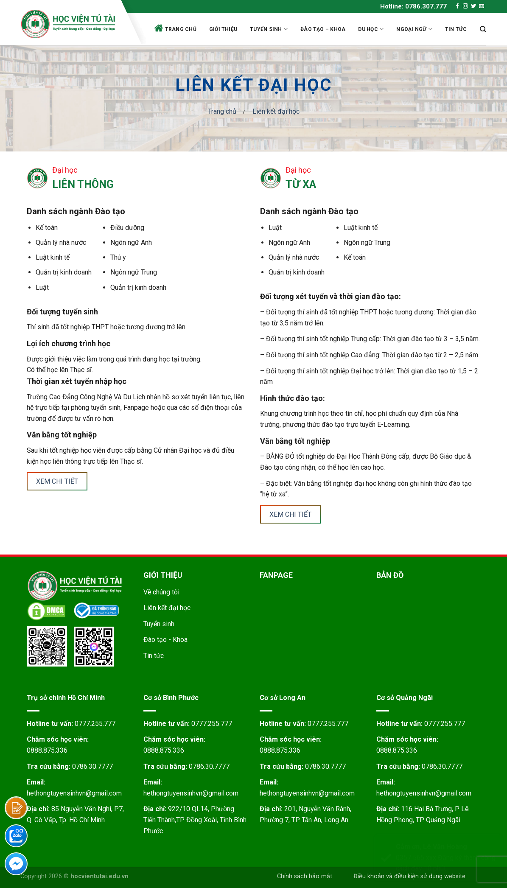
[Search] (483, 29)
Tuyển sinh (269, 29)
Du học (371, 29)
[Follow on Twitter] (473, 6)
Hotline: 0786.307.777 (413, 6)
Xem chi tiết (57, 481)
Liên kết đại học (166, 608)
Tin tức (456, 29)
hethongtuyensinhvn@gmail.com (74, 793)
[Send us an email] (481, 6)
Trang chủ (175, 28)
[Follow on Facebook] (457, 6)
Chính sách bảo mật (304, 876)
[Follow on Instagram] (465, 6)
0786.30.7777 (92, 766)
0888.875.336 (47, 750)
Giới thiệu (223, 29)
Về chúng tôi (161, 592)
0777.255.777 (95, 724)
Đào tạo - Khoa (165, 640)
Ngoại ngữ (414, 29)
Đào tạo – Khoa (322, 29)
